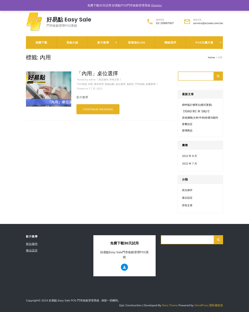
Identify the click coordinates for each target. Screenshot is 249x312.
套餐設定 (187, 124)
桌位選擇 (120, 84)
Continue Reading (98, 109)
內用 (90, 84)
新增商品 (187, 130)
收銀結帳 (109, 84)
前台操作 (103, 79)
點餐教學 (151, 84)
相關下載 (41, 43)
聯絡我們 (170, 43)
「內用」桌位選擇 (97, 73)
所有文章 (114, 79)
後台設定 (187, 197)
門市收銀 (140, 84)
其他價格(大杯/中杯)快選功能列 (200, 117)
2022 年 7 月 (189, 163)
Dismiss (156, 5)
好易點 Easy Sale (69, 19)
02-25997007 (165, 23)
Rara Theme (170, 305)
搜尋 (218, 76)
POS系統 (82, 84)
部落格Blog (136, 43)
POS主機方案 (204, 43)
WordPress (201, 305)
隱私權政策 (216, 305)
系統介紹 (72, 43)
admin (92, 79)
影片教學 (103, 43)
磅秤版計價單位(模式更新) (197, 104)
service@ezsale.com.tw (208, 23)
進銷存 (130, 84)
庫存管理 (99, 84)
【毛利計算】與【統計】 (196, 111)
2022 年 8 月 (189, 156)
